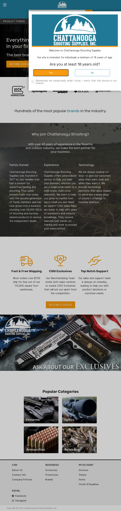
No (92, 72)
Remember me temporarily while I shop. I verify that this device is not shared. (76, 81)
